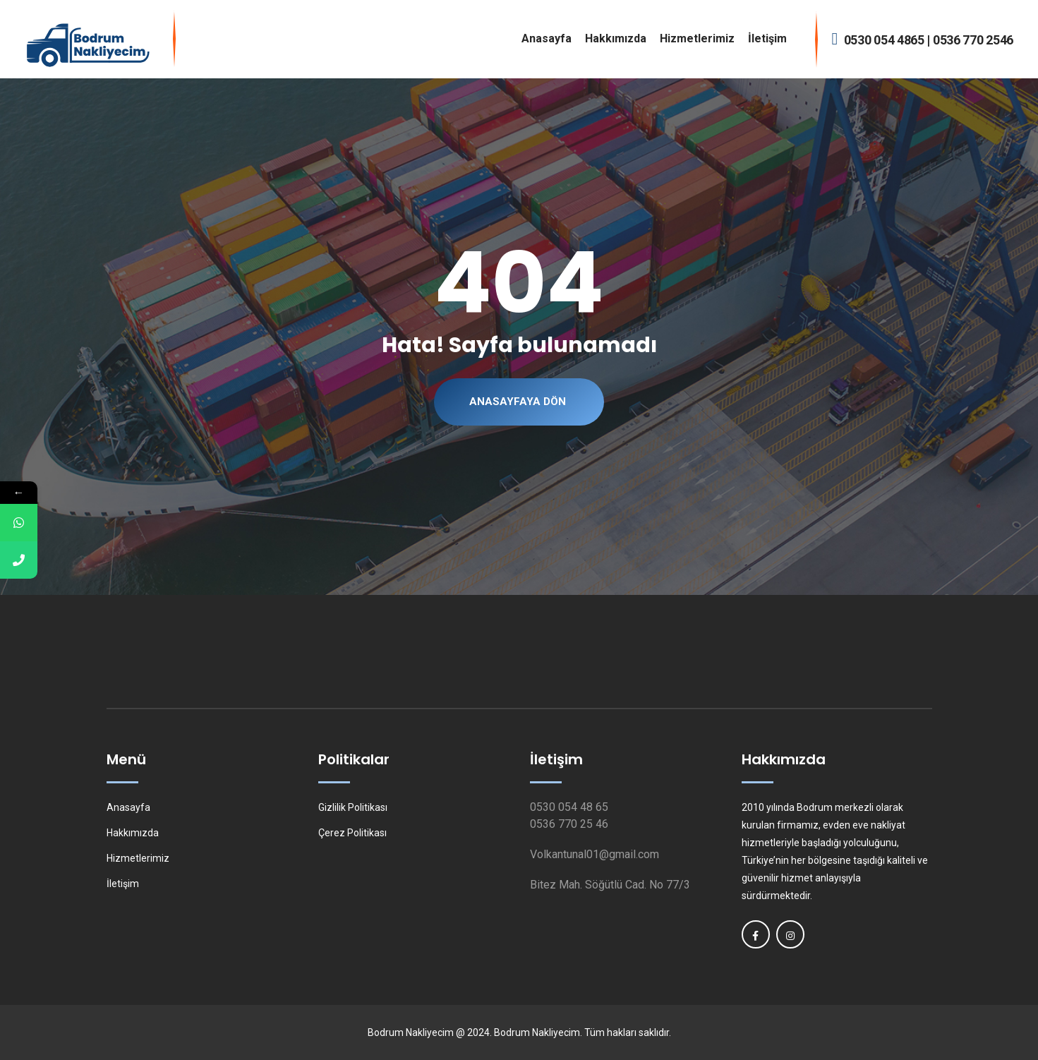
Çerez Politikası (352, 832)
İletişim (767, 38)
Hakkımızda (615, 38)
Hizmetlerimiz (697, 38)
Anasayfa (546, 38)
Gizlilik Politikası (352, 807)
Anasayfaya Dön (517, 401)
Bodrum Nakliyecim (411, 1032)
